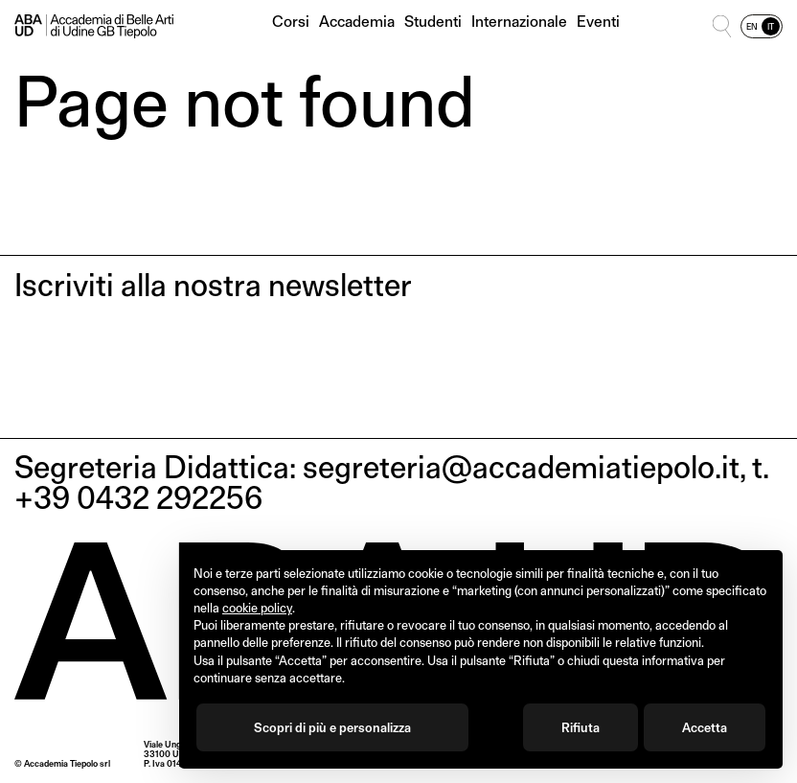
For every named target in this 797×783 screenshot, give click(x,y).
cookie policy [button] (257, 607)
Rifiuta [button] (580, 727)
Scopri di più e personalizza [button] (332, 727)
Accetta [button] (704, 727)
